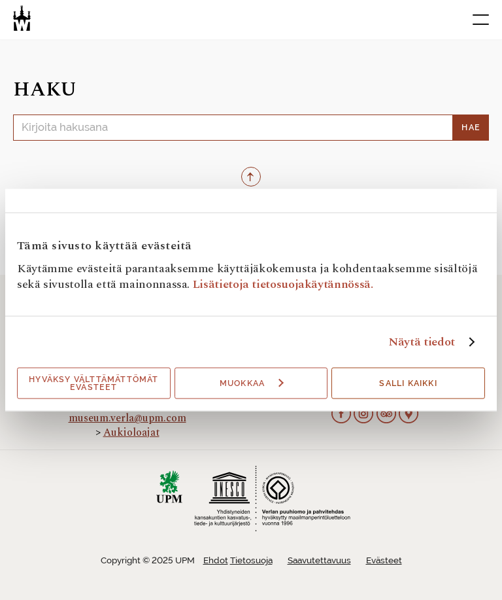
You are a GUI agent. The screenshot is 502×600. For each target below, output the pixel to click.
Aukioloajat (131, 432)
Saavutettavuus (319, 560)
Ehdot (215, 560)
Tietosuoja (251, 560)
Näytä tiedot (421, 342)
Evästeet (384, 560)
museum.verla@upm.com (127, 418)
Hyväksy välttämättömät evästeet (93, 383)
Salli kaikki (408, 383)
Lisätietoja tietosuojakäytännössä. (283, 284)
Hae (470, 127)
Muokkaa (252, 383)
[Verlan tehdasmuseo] (22, 18)
